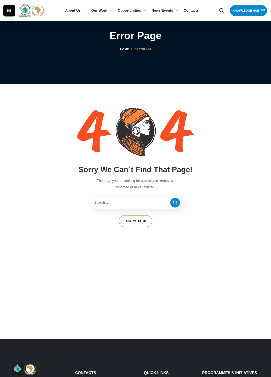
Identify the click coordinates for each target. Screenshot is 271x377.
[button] (221, 10)
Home (124, 49)
